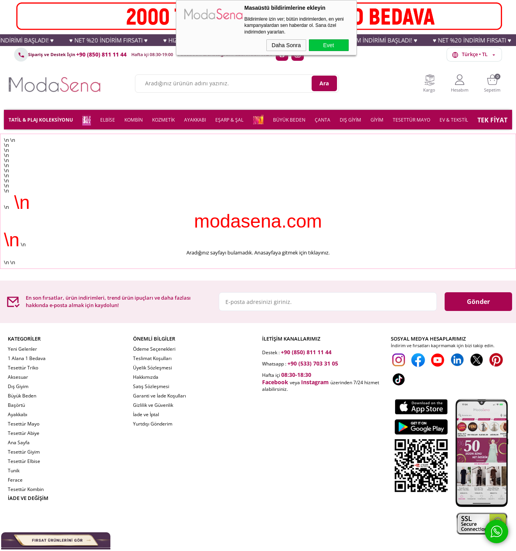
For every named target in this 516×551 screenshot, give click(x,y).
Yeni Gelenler (22, 349)
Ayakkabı (17, 414)
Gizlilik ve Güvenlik (153, 405)
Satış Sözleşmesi (151, 386)
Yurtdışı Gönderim (152, 423)
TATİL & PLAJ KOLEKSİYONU (41, 120)
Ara (324, 83)
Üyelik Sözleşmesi (152, 367)
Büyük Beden (22, 395)
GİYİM (377, 120)
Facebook (275, 382)
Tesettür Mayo (23, 423)
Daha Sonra (286, 45)
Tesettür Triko (23, 367)
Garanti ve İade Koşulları (159, 395)
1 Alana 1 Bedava (27, 358)
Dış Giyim (18, 386)
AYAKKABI (195, 120)
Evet (328, 45)
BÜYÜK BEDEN (289, 120)
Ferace (15, 480)
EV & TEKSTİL (454, 120)
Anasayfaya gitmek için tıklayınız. (292, 252)
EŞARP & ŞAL (229, 120)
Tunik (14, 470)
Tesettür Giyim (24, 452)
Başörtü (16, 405)
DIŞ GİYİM (350, 120)
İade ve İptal (146, 414)
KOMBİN (133, 120)
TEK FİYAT (492, 120)
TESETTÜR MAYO (411, 120)
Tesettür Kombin (26, 489)
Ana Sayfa (19, 442)
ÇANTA (322, 120)
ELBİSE (107, 120)
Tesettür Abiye (23, 433)
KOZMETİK (163, 120)
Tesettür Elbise (24, 461)
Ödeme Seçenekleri (154, 349)
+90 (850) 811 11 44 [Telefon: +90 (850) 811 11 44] (101, 54)
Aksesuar (18, 377)
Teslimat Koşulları (152, 358)
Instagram (315, 382)
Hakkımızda (145, 377)
